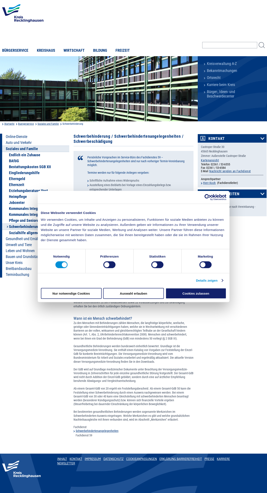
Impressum (93, 459)
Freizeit (122, 50)
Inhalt (62, 459)
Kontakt (216, 138)
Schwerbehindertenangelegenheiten (97, 431)
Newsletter (66, 463)
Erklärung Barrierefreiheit (180, 459)
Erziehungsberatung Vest (28, 191)
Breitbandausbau (19, 269)
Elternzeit (16, 185)
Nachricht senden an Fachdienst (230, 171)
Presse (209, 459)
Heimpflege (18, 197)
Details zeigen (207, 280)
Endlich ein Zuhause (24, 155)
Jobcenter (17, 203)
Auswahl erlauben (133, 293)
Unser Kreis (14, 263)
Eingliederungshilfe (24, 173)
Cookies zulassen (195, 293)
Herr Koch (209, 183)
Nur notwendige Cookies (71, 293)
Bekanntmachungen (222, 71)
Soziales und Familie (48, 123)
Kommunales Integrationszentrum (35, 208)
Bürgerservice (15, 50)
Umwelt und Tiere (19, 245)
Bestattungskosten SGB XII (30, 167)
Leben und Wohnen (20, 251)
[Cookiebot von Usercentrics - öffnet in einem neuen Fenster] (207, 197)
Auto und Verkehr (19, 142)
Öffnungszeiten (224, 194)
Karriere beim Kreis (221, 85)
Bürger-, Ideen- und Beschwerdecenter (221, 94)
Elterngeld (17, 179)
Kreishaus (46, 50)
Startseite (9, 123)
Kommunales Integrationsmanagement (38, 214)
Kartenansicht (210, 160)
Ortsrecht (214, 78)
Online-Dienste (16, 137)
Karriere (223, 459)
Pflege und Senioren (24, 220)
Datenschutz (113, 459)
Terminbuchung (17, 274)
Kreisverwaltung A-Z (222, 64)
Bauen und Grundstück (23, 257)
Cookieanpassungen (141, 459)
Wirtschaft (74, 50)
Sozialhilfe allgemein (25, 233)
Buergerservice (26, 123)
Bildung (100, 50)
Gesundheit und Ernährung (26, 239)
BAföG (14, 161)
